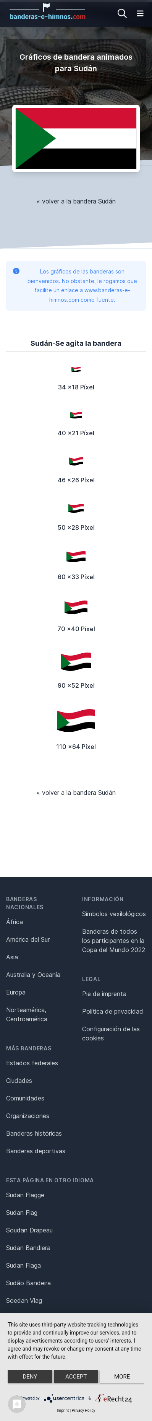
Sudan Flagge (25, 1195)
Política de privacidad (112, 1011)
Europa (16, 992)
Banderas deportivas (35, 1151)
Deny (30, 1376)
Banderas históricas (34, 1133)
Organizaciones (27, 1116)
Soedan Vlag (24, 1300)
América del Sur (28, 939)
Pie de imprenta (104, 994)
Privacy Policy (83, 1410)
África (14, 922)
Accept (76, 1376)
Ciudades (19, 1080)
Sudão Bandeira (28, 1283)
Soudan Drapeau (29, 1230)
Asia (12, 957)
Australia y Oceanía (33, 974)
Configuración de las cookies (111, 1033)
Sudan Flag (21, 1212)
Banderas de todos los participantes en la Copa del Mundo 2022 (113, 941)
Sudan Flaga (23, 1265)
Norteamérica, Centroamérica (26, 1014)
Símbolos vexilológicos (114, 914)
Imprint (63, 1410)
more (122, 1376)
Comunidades (25, 1098)
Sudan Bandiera (28, 1248)
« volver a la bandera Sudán (76, 201)
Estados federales (32, 1063)
